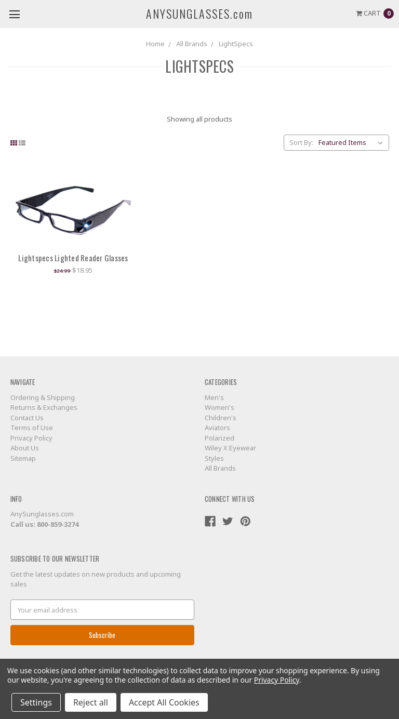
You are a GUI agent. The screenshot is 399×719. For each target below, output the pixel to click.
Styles (214, 458)
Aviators (217, 427)
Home (155, 43)
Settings (36, 702)
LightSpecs (236, 43)
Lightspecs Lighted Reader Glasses (73, 257)
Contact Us (27, 417)
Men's (214, 397)
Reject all (90, 702)
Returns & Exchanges (43, 407)
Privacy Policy (31, 438)
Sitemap (23, 458)
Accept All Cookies (164, 702)
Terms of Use (31, 427)
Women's (219, 407)
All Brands (191, 43)
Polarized (219, 438)
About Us (24, 447)
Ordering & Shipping (42, 397)
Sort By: (301, 142)
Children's (220, 417)
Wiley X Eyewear (230, 447)
